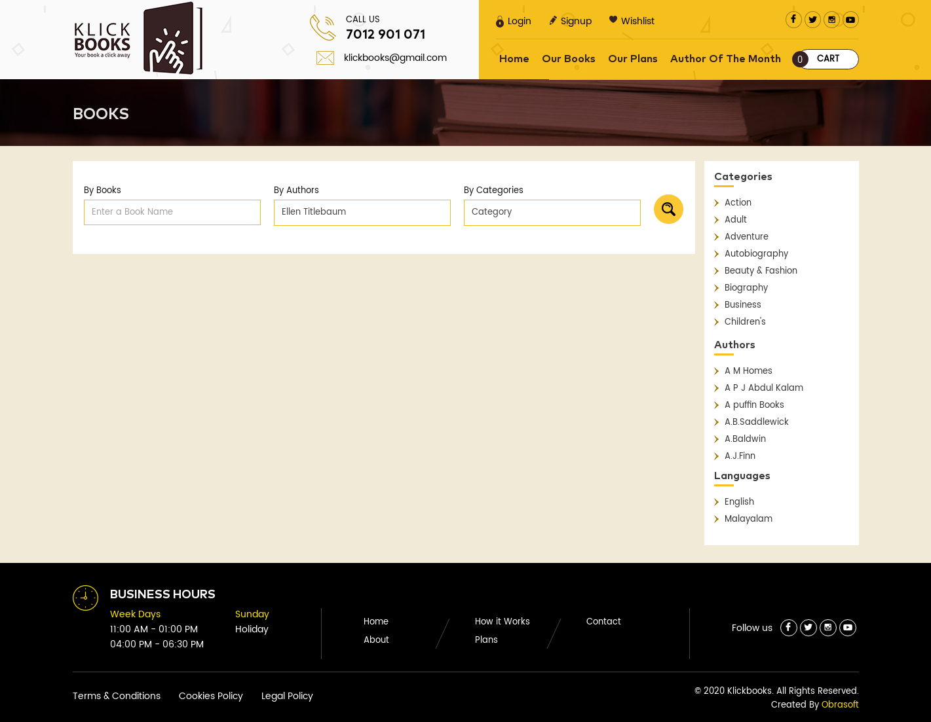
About (376, 640)
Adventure (747, 237)
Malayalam (748, 519)
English (739, 502)
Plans (486, 640)
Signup (570, 21)
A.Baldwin (745, 439)
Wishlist (632, 21)
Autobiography (756, 254)
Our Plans (633, 59)
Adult (736, 220)
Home (514, 59)
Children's (745, 322)
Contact (603, 622)
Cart (818, 59)
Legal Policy (287, 696)
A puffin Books (754, 405)
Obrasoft (840, 705)
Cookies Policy (211, 696)
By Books (102, 191)
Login (513, 21)
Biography (746, 288)
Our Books (569, 59)
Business (743, 305)
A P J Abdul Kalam (764, 388)
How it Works (502, 622)
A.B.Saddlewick (757, 422)
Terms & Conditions (117, 696)
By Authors (296, 191)
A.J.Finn (740, 456)
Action (738, 203)
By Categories (493, 191)
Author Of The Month (725, 59)
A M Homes (748, 371)
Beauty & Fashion (761, 271)
